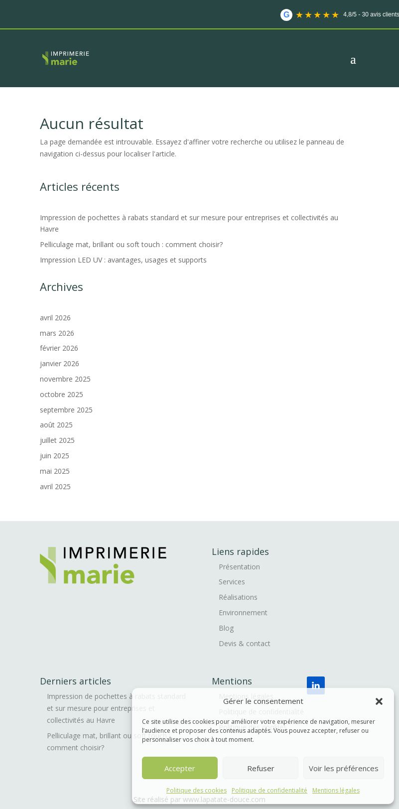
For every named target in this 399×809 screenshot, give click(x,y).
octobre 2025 (61, 394)
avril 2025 (55, 486)
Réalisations (238, 597)
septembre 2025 (66, 409)
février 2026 (59, 348)
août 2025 (56, 424)
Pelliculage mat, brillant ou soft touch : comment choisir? (132, 244)
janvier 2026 (59, 363)
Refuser (260, 768)
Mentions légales (336, 790)
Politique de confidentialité (269, 790)
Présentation (239, 566)
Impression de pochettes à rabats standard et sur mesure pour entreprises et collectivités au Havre (116, 708)
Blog (226, 628)
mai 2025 (55, 471)
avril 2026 (55, 317)
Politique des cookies (196, 790)
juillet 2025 (57, 440)
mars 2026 (57, 333)
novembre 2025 (65, 379)
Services (232, 581)
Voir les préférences (344, 768)
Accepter (179, 768)
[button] (379, 701)
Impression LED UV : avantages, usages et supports (124, 260)
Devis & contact (244, 643)
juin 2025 (54, 455)
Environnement (243, 612)
